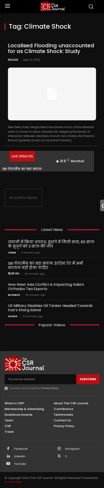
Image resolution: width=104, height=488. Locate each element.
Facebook (21, 449)
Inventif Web (13, 482)
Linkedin (19, 456)
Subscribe (88, 379)
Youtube (20, 464)
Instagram (72, 449)
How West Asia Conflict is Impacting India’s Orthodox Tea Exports (46, 286)
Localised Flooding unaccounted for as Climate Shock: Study (51, 48)
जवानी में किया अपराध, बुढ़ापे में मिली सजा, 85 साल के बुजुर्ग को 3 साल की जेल (51, 244)
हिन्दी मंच (13, 274)
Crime (12, 252)
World (12, 316)
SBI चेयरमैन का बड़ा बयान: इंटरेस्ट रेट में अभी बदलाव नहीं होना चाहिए (45, 265)
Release (13, 60)
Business (14, 295)
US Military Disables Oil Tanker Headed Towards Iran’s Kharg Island (50, 308)
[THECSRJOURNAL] (53, 6)
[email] (40, 379)
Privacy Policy (49, 388)
